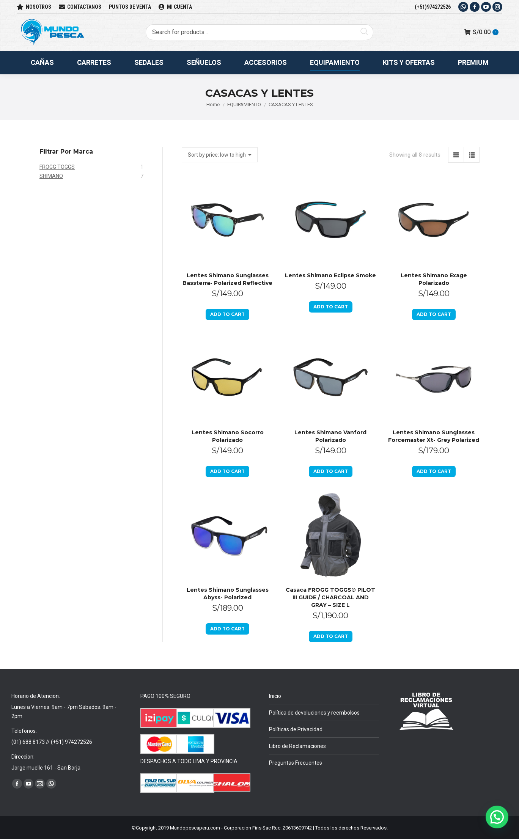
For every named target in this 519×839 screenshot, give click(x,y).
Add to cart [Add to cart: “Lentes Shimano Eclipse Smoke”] (330, 307)
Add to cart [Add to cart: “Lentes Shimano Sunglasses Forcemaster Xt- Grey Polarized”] (434, 471)
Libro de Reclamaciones (297, 746)
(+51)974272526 (433, 7)
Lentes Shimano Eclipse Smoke (330, 275)
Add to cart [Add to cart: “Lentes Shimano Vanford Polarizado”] (330, 471)
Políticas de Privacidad (295, 729)
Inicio (275, 696)
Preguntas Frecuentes (295, 763)
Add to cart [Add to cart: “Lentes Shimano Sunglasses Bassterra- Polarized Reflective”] (227, 314)
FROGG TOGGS (57, 167)
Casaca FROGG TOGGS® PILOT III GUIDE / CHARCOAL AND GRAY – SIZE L (330, 597)
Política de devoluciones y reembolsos (314, 713)
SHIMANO (51, 176)
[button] (497, 817)
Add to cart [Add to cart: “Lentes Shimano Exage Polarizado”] (434, 314)
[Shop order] (220, 154)
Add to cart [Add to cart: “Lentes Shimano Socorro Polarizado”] (227, 471)
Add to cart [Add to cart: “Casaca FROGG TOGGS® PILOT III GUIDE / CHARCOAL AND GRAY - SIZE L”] (330, 636)
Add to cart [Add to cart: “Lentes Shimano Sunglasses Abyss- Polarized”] (227, 629)
